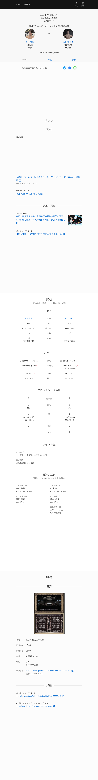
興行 (74, 60)
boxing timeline (22, 4)
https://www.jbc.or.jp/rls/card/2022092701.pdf (34, 706)
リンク (25, 60)
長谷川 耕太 (69, 318)
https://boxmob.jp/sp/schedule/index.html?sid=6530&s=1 (48, 671)
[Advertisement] (49, 92)
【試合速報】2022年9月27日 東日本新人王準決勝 (39, 234)
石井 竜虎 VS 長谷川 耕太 (28, 194)
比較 (50, 60)
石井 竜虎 (29, 318)
